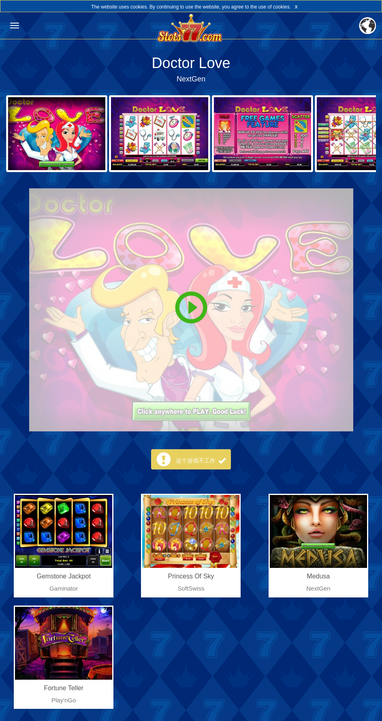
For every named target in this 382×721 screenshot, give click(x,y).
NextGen (191, 79)
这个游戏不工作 (201, 460)
